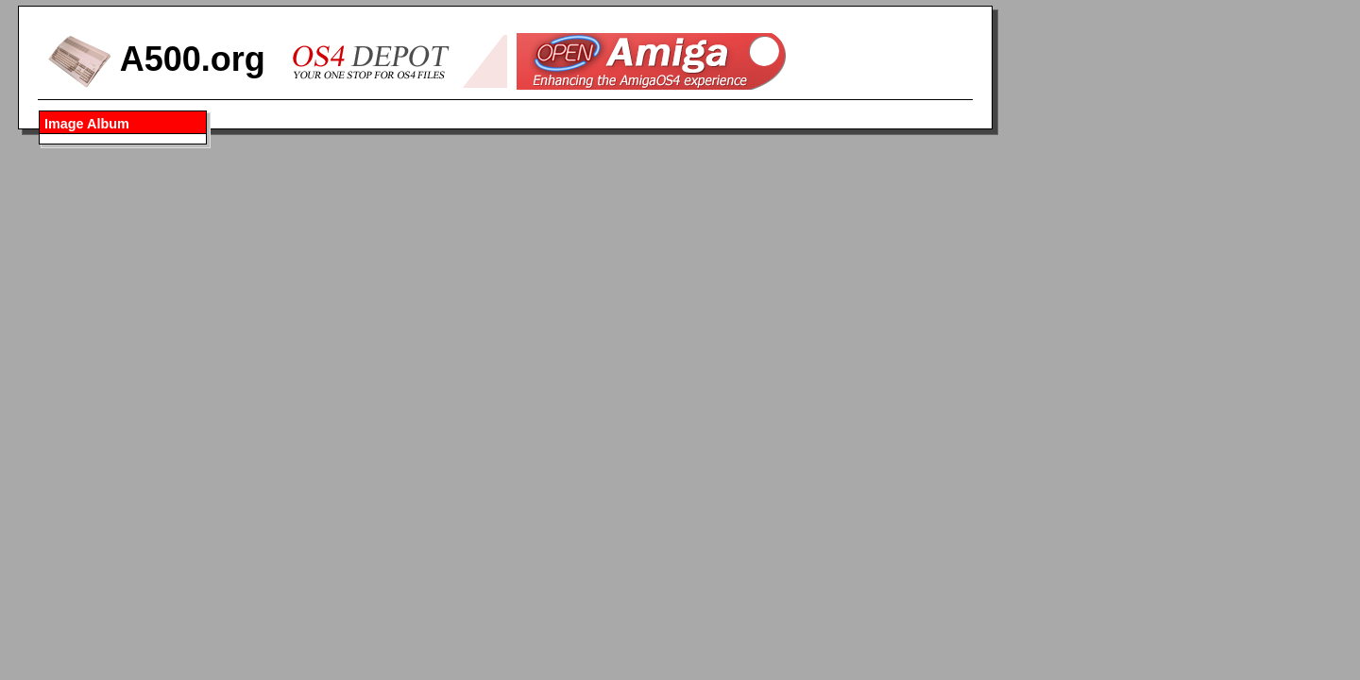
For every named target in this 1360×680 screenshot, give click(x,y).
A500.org (156, 59)
